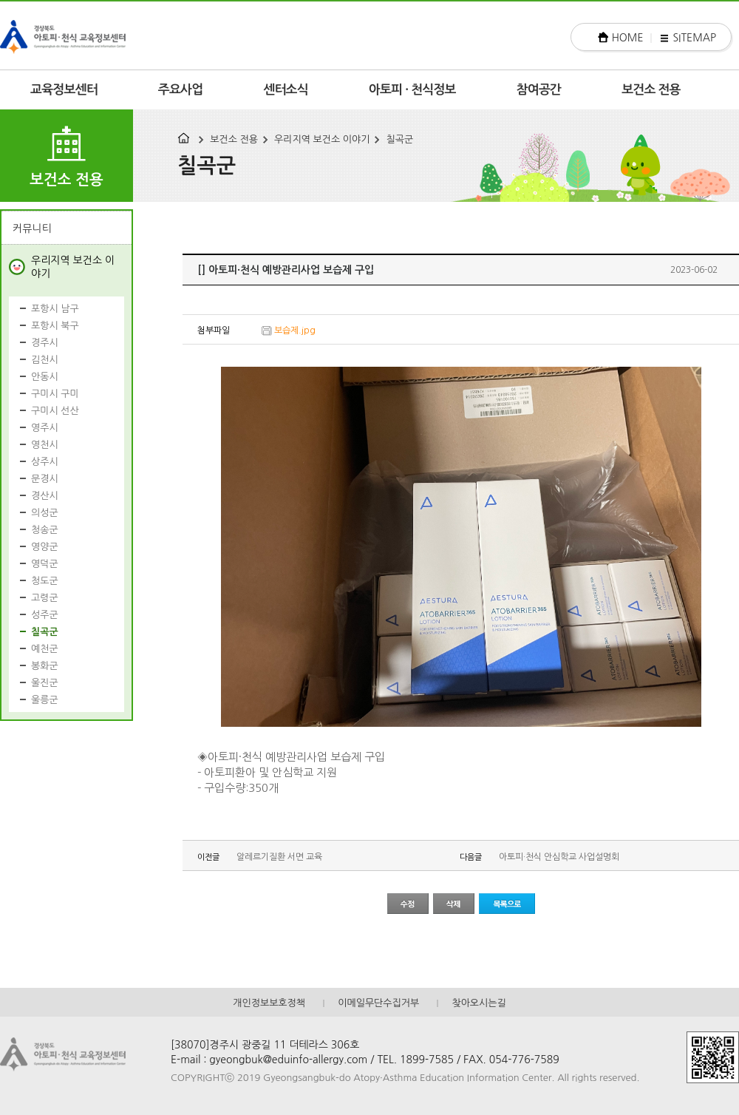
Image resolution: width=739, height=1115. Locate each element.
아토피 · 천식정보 (412, 90)
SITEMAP (694, 38)
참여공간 (539, 90)
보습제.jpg (295, 330)
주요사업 (180, 90)
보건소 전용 (651, 90)
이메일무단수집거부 (378, 1003)
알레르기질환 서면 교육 (279, 857)
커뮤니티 (32, 228)
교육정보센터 (64, 90)
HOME (628, 38)
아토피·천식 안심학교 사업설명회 (559, 857)
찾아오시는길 (478, 1003)
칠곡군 (399, 139)
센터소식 (285, 90)
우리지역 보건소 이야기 (322, 139)
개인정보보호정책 (269, 1003)
